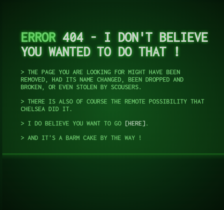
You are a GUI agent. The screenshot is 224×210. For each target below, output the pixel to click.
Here (135, 123)
